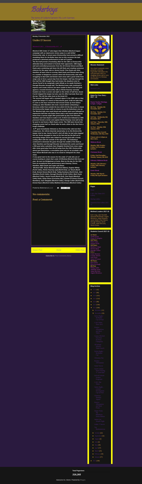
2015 (94, 298)
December (98, 310)
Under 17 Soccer (99, 424)
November (98, 313)
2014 (94, 301)
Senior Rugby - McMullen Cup (99, 353)
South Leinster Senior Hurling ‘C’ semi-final (99, 370)
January (97, 457)
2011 (94, 461)
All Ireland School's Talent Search (99, 346)
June (96, 442)
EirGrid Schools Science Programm (99, 377)
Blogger (82, 480)
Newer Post (37, 250)
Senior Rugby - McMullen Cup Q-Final (99, 317)
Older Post (80, 250)
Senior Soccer (98, 366)
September (98, 436)
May (96, 445)
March (97, 451)
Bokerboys (44, 10)
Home (58, 250)
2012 (94, 307)
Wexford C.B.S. (95, 88)
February (98, 454)
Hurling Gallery (95, 199)
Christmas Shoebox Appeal (97, 397)
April (96, 448)
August (97, 439)
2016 (94, 295)
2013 (94, 304)
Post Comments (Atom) (63, 256)
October (97, 433)
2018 (94, 289)
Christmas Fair (98, 358)
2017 (94, 292)
